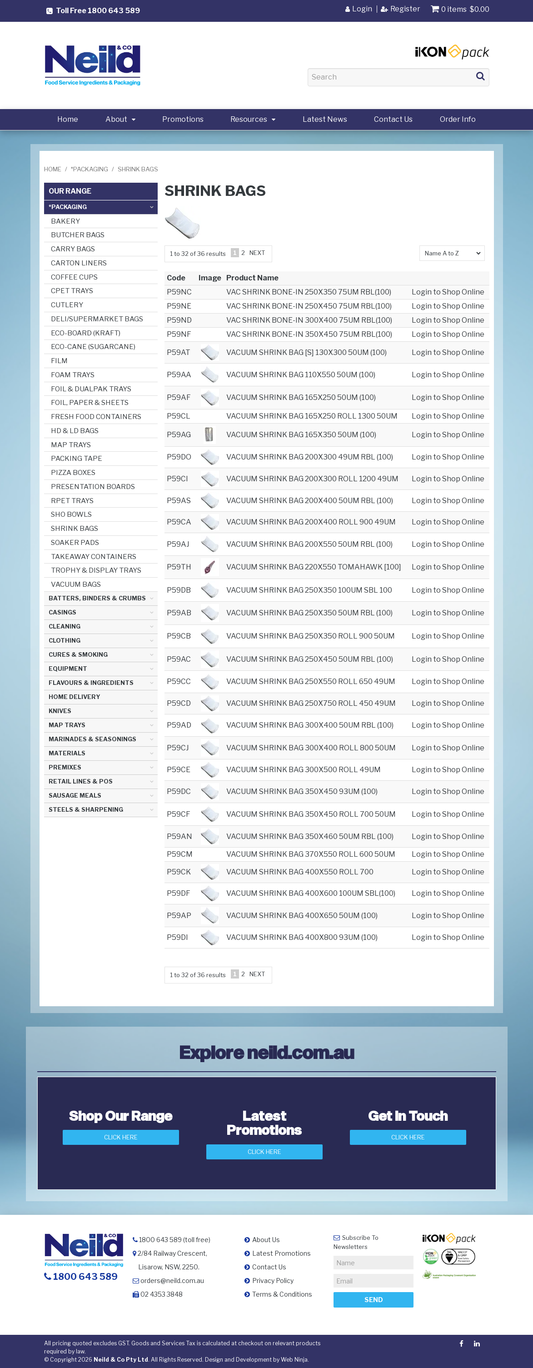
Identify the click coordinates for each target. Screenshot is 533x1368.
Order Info (458, 119)
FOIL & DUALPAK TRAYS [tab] (91, 388)
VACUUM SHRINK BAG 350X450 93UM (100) (302, 791)
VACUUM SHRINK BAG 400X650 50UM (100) (302, 915)
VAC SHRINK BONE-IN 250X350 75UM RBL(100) (308, 292)
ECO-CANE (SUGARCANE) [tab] (93, 346)
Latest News (325, 119)
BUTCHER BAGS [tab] (78, 234)
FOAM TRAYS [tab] (73, 374)
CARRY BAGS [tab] (73, 249)
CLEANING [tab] (64, 626)
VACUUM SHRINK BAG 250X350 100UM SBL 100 (309, 590)
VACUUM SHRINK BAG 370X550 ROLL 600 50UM (310, 854)
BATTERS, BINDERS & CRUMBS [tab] (97, 598)
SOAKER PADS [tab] (75, 542)
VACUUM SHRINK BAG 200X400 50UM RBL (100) (309, 500)
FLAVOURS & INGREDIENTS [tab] (91, 682)
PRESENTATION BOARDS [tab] (93, 486)
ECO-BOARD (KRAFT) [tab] (85, 333)
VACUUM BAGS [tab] (76, 584)
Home (67, 119)
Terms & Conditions (282, 1294)
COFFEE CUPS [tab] (74, 277)
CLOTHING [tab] (64, 640)
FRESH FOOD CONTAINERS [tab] (96, 416)
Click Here (121, 1137)
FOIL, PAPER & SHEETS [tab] (90, 402)
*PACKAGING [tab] (68, 207)
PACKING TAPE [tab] (76, 458)
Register (405, 9)
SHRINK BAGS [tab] (74, 528)
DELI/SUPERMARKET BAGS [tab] (97, 319)
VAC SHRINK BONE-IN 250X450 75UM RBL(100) (309, 306)
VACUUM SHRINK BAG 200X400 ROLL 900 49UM (311, 522)
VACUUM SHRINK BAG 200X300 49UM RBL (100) (309, 457)
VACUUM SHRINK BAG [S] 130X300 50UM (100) (306, 352)
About (116, 119)
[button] (210, 352)
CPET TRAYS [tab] (72, 290)
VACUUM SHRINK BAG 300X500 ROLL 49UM (303, 769)
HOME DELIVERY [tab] (74, 697)
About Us (266, 1239)
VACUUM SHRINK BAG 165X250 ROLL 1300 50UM (312, 416)
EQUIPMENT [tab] (68, 668)
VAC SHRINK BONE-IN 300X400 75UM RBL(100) (309, 320)
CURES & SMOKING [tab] (78, 654)
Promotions (183, 119)
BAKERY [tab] (65, 221)
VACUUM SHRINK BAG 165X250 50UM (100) (301, 397)
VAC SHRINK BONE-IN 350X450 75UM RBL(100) (309, 334)
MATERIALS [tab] (67, 753)
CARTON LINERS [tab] (79, 263)
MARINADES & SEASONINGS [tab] (92, 739)
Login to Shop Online (448, 292)
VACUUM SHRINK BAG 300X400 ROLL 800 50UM (311, 748)
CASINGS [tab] (62, 612)
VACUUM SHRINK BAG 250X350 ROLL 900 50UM (310, 636)
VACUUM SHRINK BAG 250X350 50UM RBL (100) (309, 613)
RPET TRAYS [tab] (72, 500)
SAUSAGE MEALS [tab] (75, 795)
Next (257, 252)
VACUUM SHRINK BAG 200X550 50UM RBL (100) (309, 544)
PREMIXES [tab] (65, 767)
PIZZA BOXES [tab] (73, 472)
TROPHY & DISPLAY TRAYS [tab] (96, 570)
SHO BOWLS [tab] (71, 514)
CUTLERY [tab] (67, 304)
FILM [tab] (59, 360)
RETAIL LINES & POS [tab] (81, 781)
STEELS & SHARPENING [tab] (86, 809)
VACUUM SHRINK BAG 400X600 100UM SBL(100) (310, 893)
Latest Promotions (281, 1253)
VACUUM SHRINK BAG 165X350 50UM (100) (301, 434)
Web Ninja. (295, 1359)
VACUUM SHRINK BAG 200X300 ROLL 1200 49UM (312, 478)
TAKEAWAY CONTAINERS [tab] (93, 556)
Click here (408, 1137)
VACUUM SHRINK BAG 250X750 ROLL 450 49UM (311, 703)
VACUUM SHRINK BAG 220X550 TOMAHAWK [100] (313, 567)
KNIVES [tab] (60, 711)
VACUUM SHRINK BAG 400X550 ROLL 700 (300, 872)
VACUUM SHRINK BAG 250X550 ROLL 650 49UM (310, 681)
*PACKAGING (89, 169)
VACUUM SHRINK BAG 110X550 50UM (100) (300, 374)
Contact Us (393, 119)
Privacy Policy (273, 1280)
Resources (248, 119)
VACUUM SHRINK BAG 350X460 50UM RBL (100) (310, 836)
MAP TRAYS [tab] (71, 444)
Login (362, 9)
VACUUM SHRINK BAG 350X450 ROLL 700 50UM (311, 814)
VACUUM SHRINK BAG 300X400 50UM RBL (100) (310, 725)
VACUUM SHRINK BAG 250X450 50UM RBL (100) (309, 659)
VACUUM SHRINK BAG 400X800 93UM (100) (302, 937)
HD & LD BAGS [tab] (75, 430)
